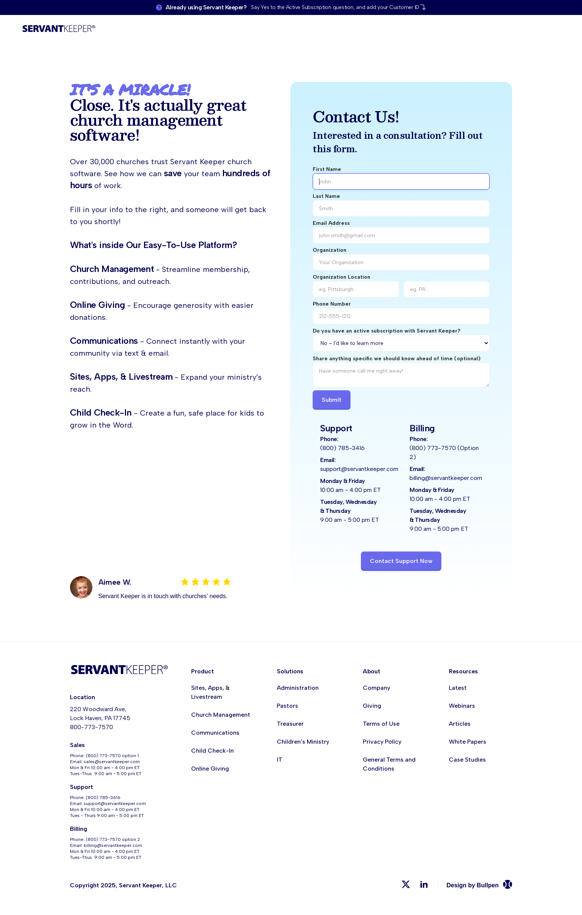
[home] (59, 30)
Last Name (326, 196)
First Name (327, 169)
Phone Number (332, 304)
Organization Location (341, 277)
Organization (329, 250)
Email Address (331, 223)
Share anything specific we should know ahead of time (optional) (397, 358)
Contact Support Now (401, 560)
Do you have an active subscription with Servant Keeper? (386, 331)
